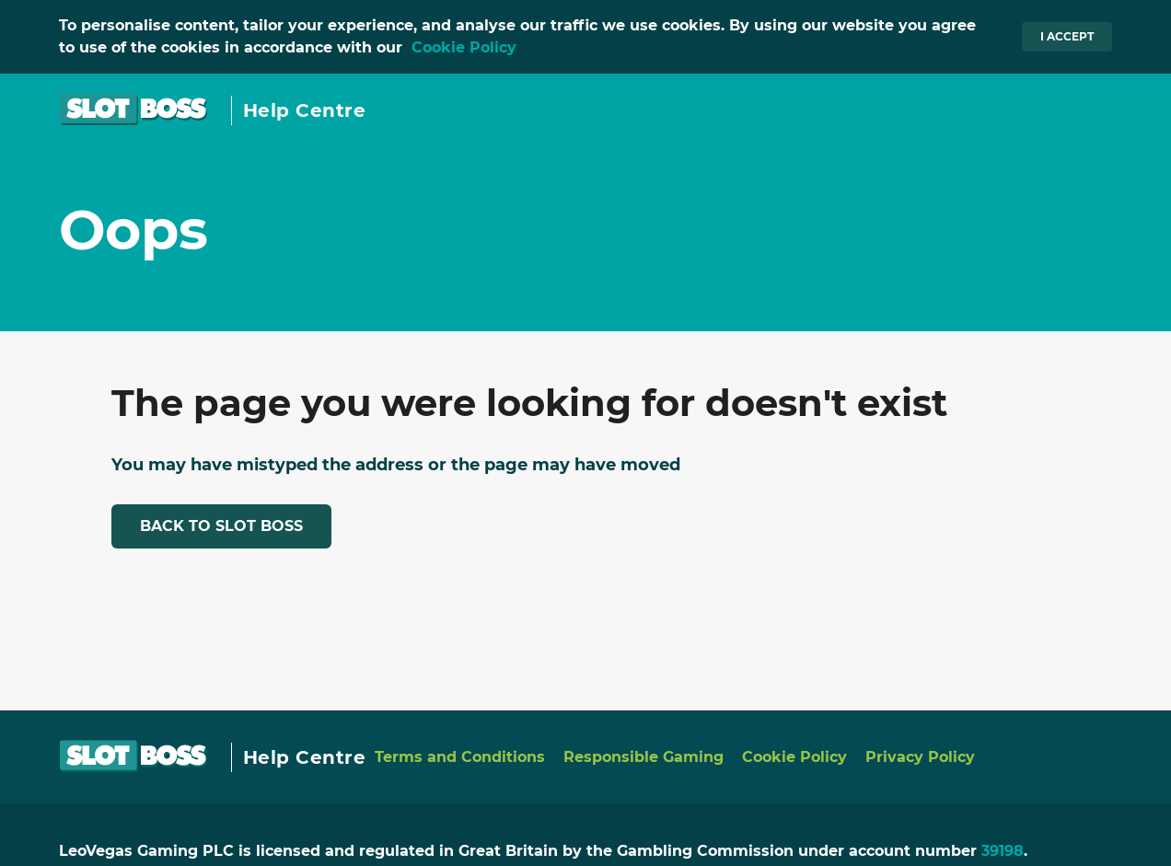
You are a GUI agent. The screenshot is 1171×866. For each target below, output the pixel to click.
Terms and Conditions (460, 757)
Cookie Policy (464, 47)
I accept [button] (1067, 36)
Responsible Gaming (643, 757)
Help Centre (304, 110)
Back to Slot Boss (221, 526)
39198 (1002, 851)
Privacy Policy (920, 757)
